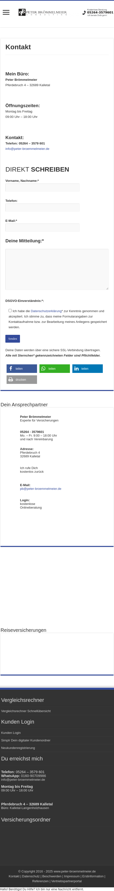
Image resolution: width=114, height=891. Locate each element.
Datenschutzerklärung (46, 311)
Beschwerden (51, 876)
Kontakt (14, 876)
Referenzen (40, 881)
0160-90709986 (33, 776)
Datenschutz (31, 876)
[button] (22, 368)
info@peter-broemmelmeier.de (23, 779)
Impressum (72, 876)
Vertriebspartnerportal (66, 881)
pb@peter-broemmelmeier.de (40, 489)
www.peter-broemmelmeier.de (75, 871)
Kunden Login (11, 733)
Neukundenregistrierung (18, 748)
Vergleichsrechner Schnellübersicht (26, 711)
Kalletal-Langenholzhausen (29, 808)
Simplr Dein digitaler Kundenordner (25, 740)
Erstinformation (93, 876)
